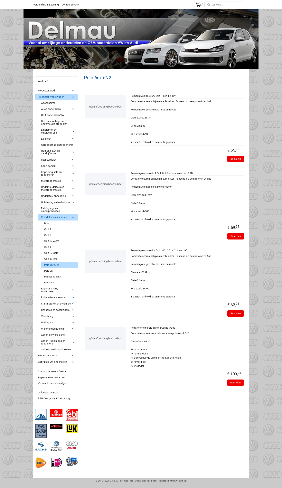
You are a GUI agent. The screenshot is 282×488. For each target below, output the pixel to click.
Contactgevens (70, 4)
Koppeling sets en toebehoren (58, 173)
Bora (47, 223)
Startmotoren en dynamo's (58, 303)
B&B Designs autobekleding (54, 398)
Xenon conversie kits (53, 334)
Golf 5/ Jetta (51, 252)
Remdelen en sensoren (58, 217)
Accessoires (48, 102)
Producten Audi (56, 90)
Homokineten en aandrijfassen (58, 152)
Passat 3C (49, 282)
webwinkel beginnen (146, 481)
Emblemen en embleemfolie (58, 131)
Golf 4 (47, 247)
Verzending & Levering (46, 4)
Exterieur (58, 138)
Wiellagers (58, 322)
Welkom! (43, 81)
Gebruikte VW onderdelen (56, 361)
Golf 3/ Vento (51, 240)
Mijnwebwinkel (179, 481)
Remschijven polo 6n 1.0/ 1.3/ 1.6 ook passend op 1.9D (161, 173)
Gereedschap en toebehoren (57, 144)
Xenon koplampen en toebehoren (58, 342)
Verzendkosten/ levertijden (53, 383)
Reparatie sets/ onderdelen (58, 290)
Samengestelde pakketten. (56, 349)
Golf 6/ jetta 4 (52, 258)
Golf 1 (47, 229)
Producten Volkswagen (56, 97)
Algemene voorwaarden (51, 377)
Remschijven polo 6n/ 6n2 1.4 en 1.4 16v (152, 95)
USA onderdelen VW (52, 115)
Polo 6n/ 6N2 (51, 264)
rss (131, 481)
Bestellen (235, 158)
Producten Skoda (56, 355)
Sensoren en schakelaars (58, 310)
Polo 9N (48, 270)
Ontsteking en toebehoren (58, 202)
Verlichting (58, 316)
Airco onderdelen (58, 109)
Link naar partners (48, 392)
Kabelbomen (58, 166)
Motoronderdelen (58, 181)
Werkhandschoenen (58, 328)
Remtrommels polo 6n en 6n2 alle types (152, 327)
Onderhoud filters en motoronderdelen (58, 188)
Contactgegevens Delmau (52, 371)
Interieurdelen (58, 159)
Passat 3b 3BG (52, 276)
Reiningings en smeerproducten (50, 209)
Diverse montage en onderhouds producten (54, 122)
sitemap (124, 481)
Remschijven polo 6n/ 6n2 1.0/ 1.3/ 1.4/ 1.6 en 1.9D (158, 250)
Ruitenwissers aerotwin (58, 297)
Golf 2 (47, 235)
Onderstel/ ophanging (58, 196)
